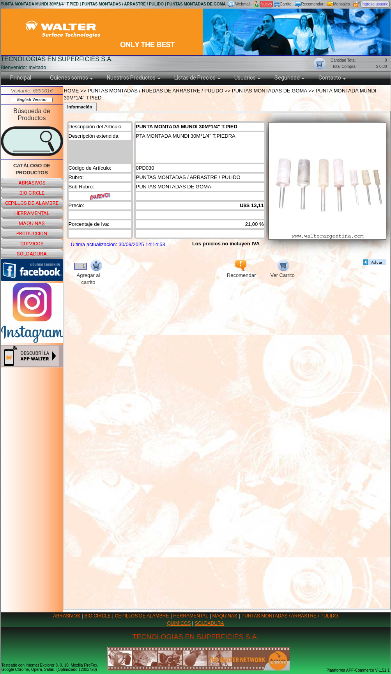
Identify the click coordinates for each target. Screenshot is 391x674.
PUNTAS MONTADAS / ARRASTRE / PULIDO (289, 616)
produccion (31, 233)
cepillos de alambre (31, 203)
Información (79, 107)
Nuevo (266, 4)
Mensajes (341, 4)
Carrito (286, 4)
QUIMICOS (179, 623)
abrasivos (32, 183)
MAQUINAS (224, 616)
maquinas (32, 223)
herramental (32, 213)
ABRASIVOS (66, 616)
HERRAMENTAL (190, 616)
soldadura (32, 254)
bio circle (31, 193)
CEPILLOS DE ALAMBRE (142, 616)
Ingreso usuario (375, 4)
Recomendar (312, 4)
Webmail (243, 4)
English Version (31, 100)
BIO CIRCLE (97, 616)
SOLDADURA (209, 623)
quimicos (32, 244)
